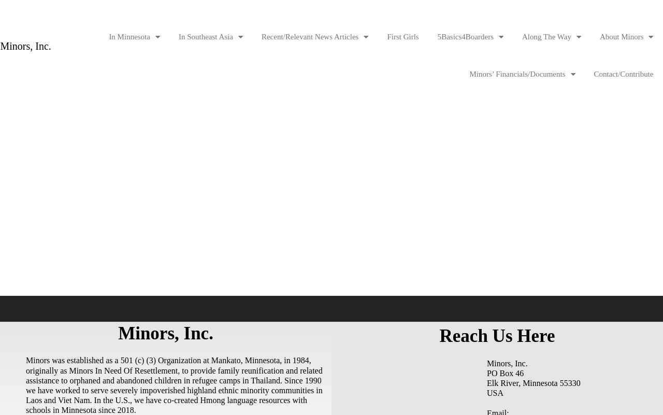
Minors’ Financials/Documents (522, 74)
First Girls (403, 37)
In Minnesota (134, 37)
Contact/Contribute (624, 74)
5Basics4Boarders (470, 37)
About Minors (627, 37)
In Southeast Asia (211, 37)
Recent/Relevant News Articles (315, 37)
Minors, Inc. (26, 46)
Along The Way (551, 37)
